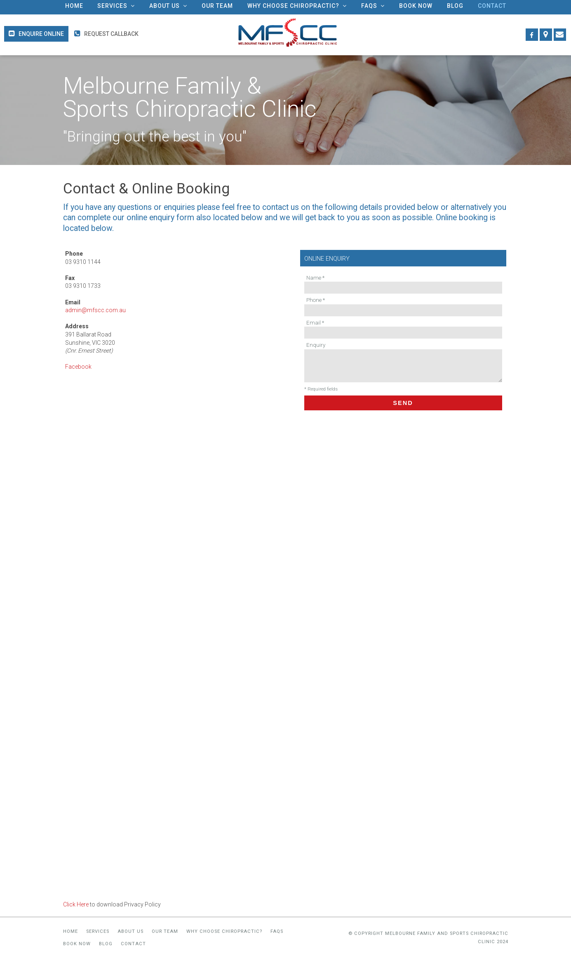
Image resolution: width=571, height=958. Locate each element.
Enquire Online (41, 34)
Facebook (78, 366)
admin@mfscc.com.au (95, 310)
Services (97, 931)
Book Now (77, 943)
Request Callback (111, 34)
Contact (133, 943)
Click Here (76, 904)
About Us (130, 931)
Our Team (165, 931)
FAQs (276, 931)
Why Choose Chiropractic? (224, 931)
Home (70, 931)
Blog (106, 943)
